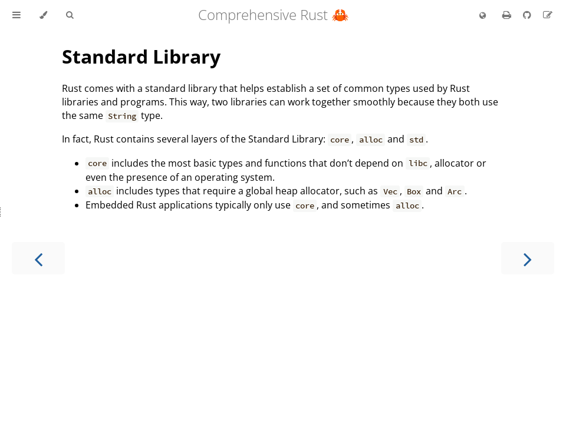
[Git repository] (528, 14)
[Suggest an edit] (547, 14)
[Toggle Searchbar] (70, 15)
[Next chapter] (527, 258)
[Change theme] (43, 15)
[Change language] (482, 16)
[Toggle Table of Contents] (16, 15)
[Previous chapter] (38, 258)
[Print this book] (508, 14)
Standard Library (141, 56)
